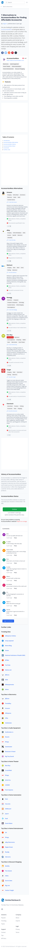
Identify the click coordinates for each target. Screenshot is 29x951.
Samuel (8, 609)
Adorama (8, 857)
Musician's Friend (10, 751)
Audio (8, 342)
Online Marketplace (17, 232)
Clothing (9, 270)
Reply (15, 538)
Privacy (18, 929)
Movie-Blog (8, 645)
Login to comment (8, 621)
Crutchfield (8, 770)
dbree (7, 689)
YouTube (7, 665)
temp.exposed (9, 641)
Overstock (10, 403)
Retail (18, 267)
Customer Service (11, 199)
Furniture (16, 406)
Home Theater (6, 66)
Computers (16, 300)
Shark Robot (8, 823)
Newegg (9, 297)
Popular (3, 918)
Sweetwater (8, 746)
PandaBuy (8, 703)
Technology (21, 302)
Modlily (7, 866)
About (17, 918)
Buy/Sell (14, 235)
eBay (8, 230)
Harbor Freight (9, 890)
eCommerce (22, 195)
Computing (18, 339)
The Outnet (8, 871)
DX (6, 832)
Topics (3, 924)
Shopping (9, 195)
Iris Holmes (9, 584)
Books (15, 197)
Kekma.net (8, 670)
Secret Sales (8, 880)
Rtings (7, 742)
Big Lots (7, 885)
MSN (6, 680)
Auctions (9, 235)
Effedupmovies (9, 684)
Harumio (7, 804)
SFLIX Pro (8, 780)
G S (7, 592)
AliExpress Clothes (10, 636)
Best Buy (9, 335)
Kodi (6, 818)
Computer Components (12, 302)
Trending (3, 921)
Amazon (9, 192)
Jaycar (7, 813)
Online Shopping (19, 305)
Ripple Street (9, 847)
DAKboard (8, 809)
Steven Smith (9, 549)
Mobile (24, 339)
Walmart (9, 265)
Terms (17, 932)
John (7, 534)
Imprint (18, 921)
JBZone (7, 675)
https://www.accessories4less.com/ (15, 60)
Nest (6, 799)
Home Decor (19, 372)
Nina (7, 559)
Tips (2, 935)
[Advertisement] (14, 117)
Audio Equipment (14, 64)
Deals (19, 197)
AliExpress (8, 713)
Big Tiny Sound (9, 756)
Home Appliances (11, 307)
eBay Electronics (10, 842)
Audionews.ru (9, 732)
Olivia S (8, 576)
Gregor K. (5, 23)
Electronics (6, 64)
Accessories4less (6, 29)
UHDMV (7, 785)
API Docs (3, 938)
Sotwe (7, 650)
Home (22, 267)
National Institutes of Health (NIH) (15, 655)
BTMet (7, 660)
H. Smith (8, 541)
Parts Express (9, 790)
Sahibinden (8, 723)
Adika (6, 876)
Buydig (7, 852)
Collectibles (9, 237)
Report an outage (22, 521)
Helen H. (8, 601)
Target (9, 370)
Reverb (7, 737)
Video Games (14, 342)
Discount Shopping (20, 69)
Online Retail (15, 195)
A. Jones (8, 567)
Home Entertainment (8, 69)
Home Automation (16, 66)
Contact (3, 932)
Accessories (9, 408)
